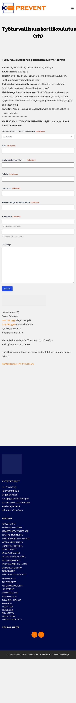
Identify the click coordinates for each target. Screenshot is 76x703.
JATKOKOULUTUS (10, 593)
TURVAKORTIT (8, 571)
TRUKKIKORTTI (8, 578)
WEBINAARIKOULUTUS (12, 542)
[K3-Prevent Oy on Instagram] (41, 635)
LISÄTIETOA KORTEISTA (12, 546)
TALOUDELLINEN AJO (11, 600)
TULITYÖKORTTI (9, 582)
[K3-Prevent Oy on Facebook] (34, 635)
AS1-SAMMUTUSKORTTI (12, 586)
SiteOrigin (65, 654)
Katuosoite (11, 188)
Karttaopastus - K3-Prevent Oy (18, 363)
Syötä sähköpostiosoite (11, 226)
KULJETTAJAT (8, 589)
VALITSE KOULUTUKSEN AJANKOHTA (23, 132)
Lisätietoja (6, 245)
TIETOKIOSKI (7, 610)
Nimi (8, 146)
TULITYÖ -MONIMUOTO (12, 535)
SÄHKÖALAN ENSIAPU (12, 568)
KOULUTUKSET (9, 524)
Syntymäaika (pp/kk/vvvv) (18, 160)
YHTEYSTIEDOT (9, 616)
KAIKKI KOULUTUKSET (12, 527)
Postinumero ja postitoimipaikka (20, 202)
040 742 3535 (8, 320)
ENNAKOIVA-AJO (9, 596)
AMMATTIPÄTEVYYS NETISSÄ (15, 531)
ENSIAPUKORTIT (9, 549)
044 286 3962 (9, 324)
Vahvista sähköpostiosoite (12, 237)
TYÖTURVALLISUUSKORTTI (14, 575)
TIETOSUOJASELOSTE (12, 620)
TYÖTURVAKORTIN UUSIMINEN (16, 539)
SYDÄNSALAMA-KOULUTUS (14, 564)
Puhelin (10, 174)
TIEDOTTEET (7, 607)
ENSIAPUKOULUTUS (11, 553)
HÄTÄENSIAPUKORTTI (11, 560)
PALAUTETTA (8, 613)
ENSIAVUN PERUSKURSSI (13, 557)
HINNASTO (7, 604)
